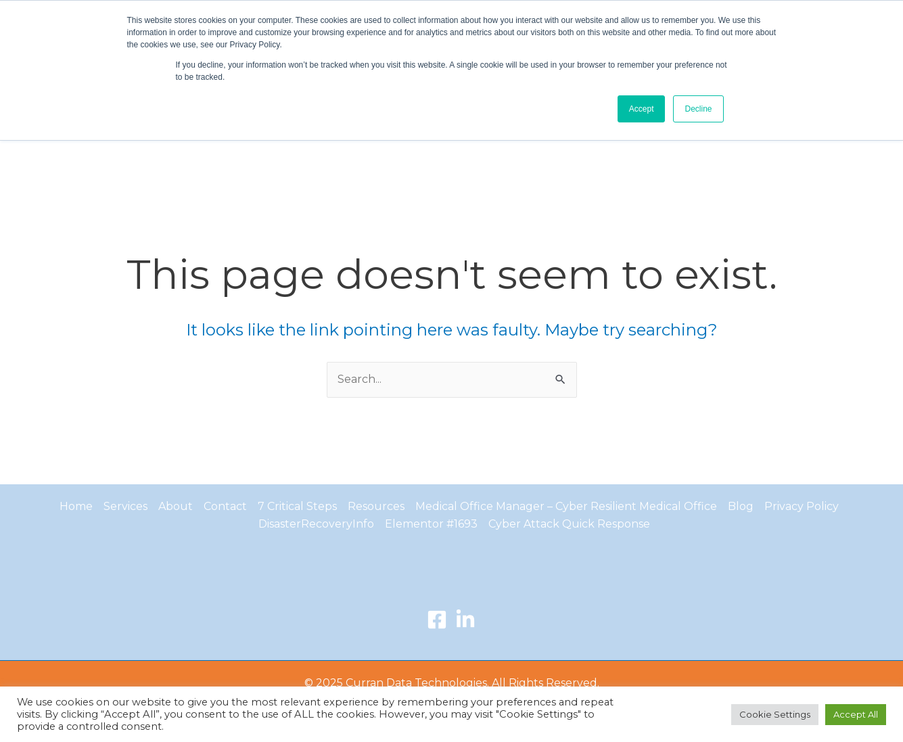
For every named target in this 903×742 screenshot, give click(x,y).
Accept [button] (641, 109)
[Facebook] (437, 619)
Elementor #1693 (431, 523)
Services (125, 506)
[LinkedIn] (465, 619)
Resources (376, 506)
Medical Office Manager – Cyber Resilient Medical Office (566, 506)
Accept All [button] (855, 714)
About (175, 506)
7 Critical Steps (297, 506)
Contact (225, 506)
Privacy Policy (801, 506)
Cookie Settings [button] (774, 714)
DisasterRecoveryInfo (316, 523)
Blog (741, 506)
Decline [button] (698, 109)
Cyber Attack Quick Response (569, 523)
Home (76, 506)
